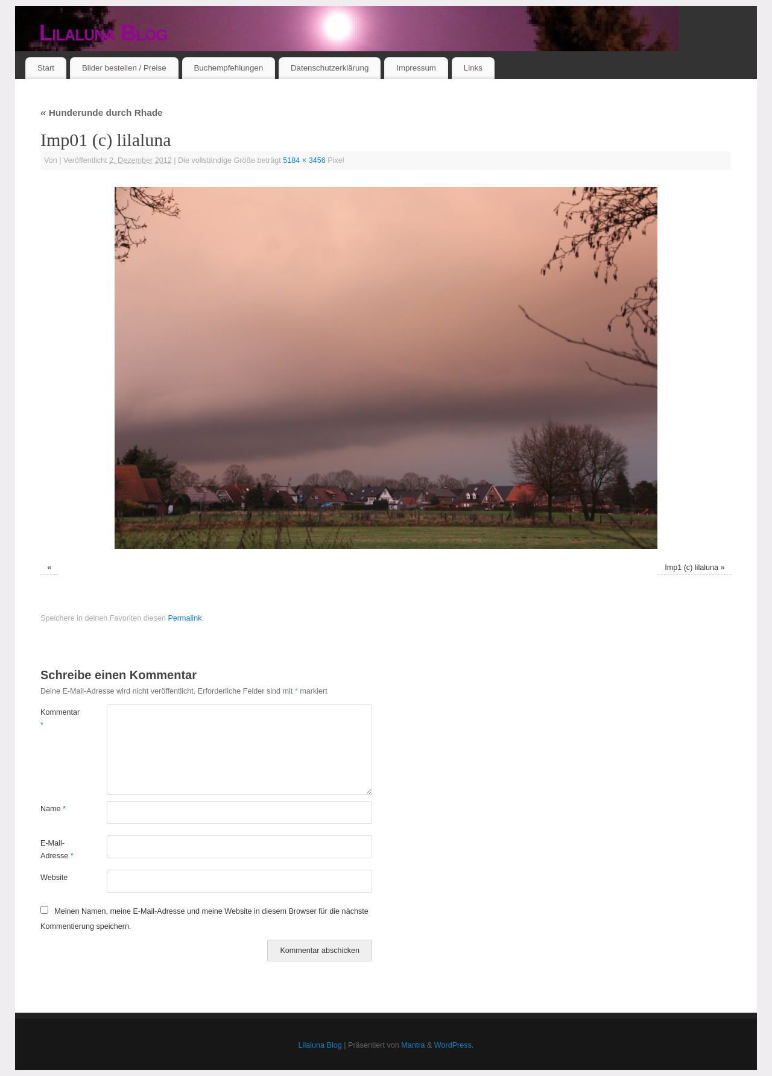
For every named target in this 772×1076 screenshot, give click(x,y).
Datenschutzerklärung (330, 67)
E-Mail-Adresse (57, 849)
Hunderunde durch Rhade (101, 112)
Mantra (413, 1045)
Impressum (416, 67)
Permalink (184, 618)
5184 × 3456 (304, 160)
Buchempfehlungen (228, 67)
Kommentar (57, 718)
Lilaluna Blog (103, 33)
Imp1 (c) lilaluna (691, 567)
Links (473, 67)
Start (45, 67)
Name (53, 809)
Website (54, 877)
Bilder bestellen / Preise (124, 67)
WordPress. (454, 1045)
